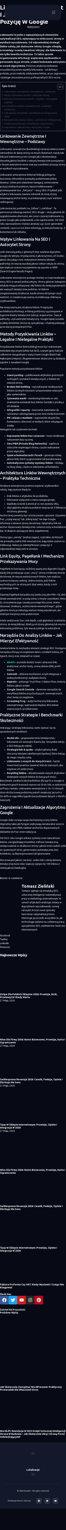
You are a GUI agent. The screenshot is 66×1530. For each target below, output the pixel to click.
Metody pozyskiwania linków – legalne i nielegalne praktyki (30, 101)
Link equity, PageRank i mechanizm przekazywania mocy (30, 115)
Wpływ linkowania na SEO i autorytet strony (26, 95)
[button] (53, 12)
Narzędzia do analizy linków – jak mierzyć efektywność (32, 120)
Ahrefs (11, 662)
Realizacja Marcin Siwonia (19, 1500)
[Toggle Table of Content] (58, 87)
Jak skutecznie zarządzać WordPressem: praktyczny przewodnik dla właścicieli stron (31, 1388)
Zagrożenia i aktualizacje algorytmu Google (27, 127)
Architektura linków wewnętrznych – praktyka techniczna (27, 108)
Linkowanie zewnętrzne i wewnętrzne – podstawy (29, 91)
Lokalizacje (33, 1469)
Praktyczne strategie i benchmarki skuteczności (29, 123)
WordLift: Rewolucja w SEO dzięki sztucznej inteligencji (32, 1430)
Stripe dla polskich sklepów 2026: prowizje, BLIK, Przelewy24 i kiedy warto (28, 995)
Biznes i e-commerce (11, 877)
